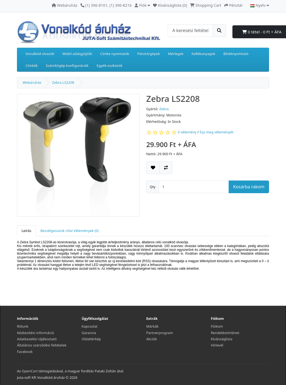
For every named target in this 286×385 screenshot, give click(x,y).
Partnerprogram (159, 332)
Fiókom (217, 326)
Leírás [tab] (26, 230)
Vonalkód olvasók (40, 53)
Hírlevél (217, 345)
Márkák (152, 326)
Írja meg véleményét (216, 132)
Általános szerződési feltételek (42, 345)
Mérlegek (175, 53)
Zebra (164, 108)
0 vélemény (187, 132)
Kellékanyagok (203, 53)
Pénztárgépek (148, 53)
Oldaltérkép (91, 339)
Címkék (32, 65)
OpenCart (30, 371)
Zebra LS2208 (63, 82)
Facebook (25, 351)
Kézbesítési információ (35, 332)
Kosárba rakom (248, 187)
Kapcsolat (89, 326)
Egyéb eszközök (110, 65)
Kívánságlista (221, 339)
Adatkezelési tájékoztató (37, 339)
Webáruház (32, 82)
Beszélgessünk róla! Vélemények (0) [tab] (69, 230)
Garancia (89, 332)
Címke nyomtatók (114, 53)
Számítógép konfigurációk (67, 65)
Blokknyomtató (236, 53)
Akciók (151, 339)
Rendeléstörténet (225, 332)
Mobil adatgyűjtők (77, 53)
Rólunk (22, 326)
